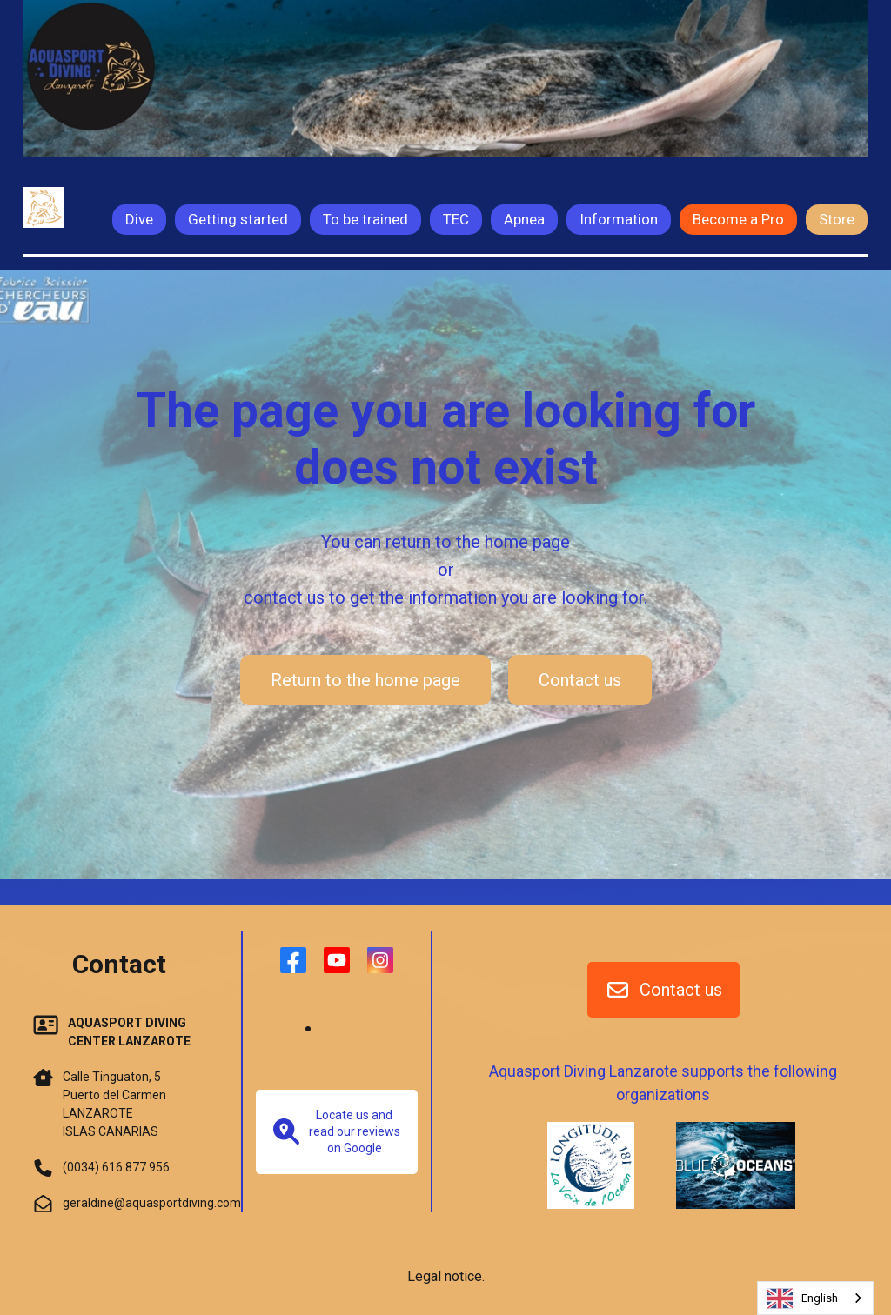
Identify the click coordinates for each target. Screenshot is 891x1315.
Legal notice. (446, 1276)
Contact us (580, 680)
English (802, 1298)
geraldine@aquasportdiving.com (152, 1203)
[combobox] (815, 1298)
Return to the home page (365, 680)
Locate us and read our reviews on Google (336, 1131)
